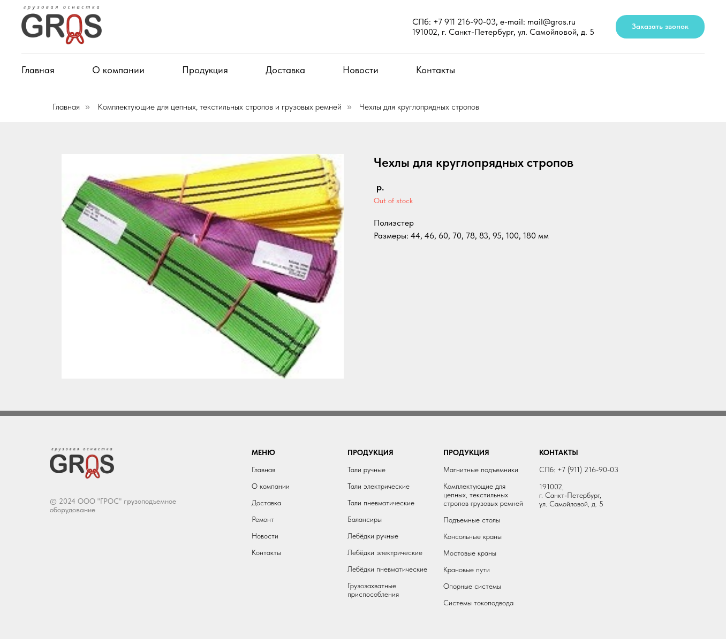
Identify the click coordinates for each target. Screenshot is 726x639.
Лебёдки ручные (372, 536)
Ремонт (263, 519)
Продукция (205, 69)
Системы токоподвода (478, 602)
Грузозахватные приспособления (373, 589)
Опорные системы (472, 586)
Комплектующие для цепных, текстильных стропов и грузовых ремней (219, 107)
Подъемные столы (471, 519)
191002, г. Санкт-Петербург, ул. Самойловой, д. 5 (503, 32)
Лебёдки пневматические (387, 569)
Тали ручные (366, 469)
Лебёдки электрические (384, 552)
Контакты (435, 69)
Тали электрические (378, 486)
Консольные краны (472, 536)
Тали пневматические (380, 502)
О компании (118, 69)
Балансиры (364, 519)
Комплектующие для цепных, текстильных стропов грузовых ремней (483, 494)
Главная (38, 69)
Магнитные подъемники (480, 469)
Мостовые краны (469, 553)
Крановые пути (466, 569)
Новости (361, 69)
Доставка (285, 69)
